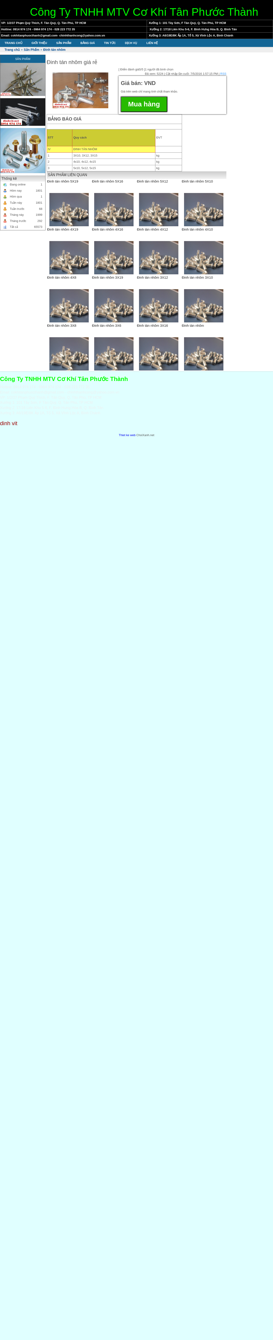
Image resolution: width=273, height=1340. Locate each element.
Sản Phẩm (63, 43)
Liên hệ (152, 43)
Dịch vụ (131, 43)
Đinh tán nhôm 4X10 (197, 229)
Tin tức (110, 43)
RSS (223, 73)
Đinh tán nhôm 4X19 (62, 229)
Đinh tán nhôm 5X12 (152, 181)
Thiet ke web (127, 435)
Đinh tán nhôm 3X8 (61, 325)
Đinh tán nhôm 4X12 (152, 229)
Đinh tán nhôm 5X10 (197, 181)
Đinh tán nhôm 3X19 (107, 277)
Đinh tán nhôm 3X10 (197, 277)
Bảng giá (87, 43)
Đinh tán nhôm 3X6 (106, 325)
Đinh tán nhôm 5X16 (107, 181)
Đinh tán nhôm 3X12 (152, 277)
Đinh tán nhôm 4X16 (107, 229)
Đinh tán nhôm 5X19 (62, 181)
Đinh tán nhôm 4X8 (61, 277)
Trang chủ (14, 43)
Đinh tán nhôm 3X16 (152, 325)
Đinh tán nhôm (193, 325)
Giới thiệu (39, 43)
